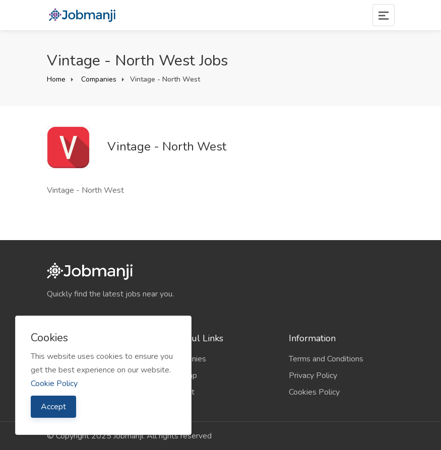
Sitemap (182, 375)
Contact (181, 392)
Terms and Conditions (326, 358)
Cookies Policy (314, 392)
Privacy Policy (313, 375)
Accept (53, 406)
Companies (97, 79)
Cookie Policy (54, 383)
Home (56, 79)
